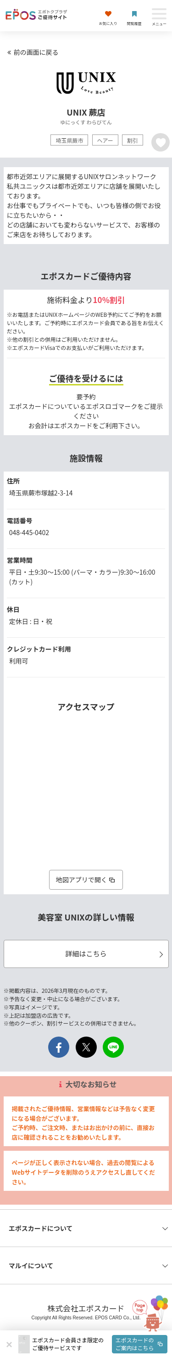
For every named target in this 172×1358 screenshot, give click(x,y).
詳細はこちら (115, 953)
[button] (99, 1344)
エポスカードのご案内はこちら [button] (140, 1344)
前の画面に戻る (32, 52)
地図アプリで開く (86, 879)
